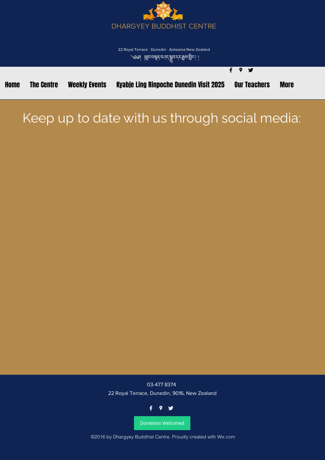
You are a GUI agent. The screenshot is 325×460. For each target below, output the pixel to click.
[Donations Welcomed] (162, 423)
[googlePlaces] (161, 408)
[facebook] (151, 408)
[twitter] (170, 408)
